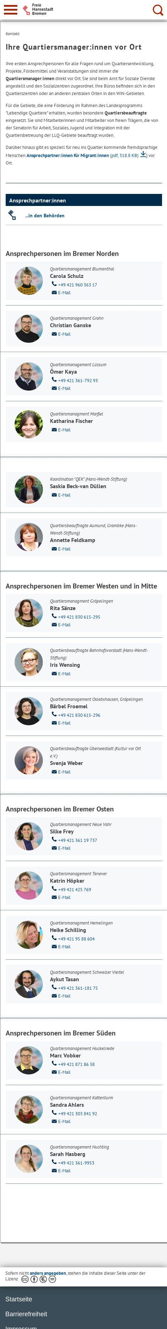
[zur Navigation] (10, 9)
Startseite (18, 1299)
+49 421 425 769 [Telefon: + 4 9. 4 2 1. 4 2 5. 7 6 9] (70, 889)
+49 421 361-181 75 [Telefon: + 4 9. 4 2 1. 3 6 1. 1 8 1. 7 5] (74, 987)
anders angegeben (48, 1273)
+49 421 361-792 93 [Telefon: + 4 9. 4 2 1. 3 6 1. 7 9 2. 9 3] (74, 380)
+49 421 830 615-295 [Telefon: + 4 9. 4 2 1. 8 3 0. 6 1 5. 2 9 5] (75, 616)
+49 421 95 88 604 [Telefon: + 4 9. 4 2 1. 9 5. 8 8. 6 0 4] (72, 938)
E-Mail (60, 292)
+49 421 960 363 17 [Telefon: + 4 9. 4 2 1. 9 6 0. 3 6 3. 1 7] (73, 284)
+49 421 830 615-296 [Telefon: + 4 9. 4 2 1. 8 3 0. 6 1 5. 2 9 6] (75, 714)
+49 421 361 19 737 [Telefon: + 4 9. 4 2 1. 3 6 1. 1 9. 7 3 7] (73, 839)
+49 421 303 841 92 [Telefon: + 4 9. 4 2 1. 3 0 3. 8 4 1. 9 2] (73, 1113)
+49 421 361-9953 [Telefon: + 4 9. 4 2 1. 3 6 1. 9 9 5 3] (72, 1162)
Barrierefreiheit (26, 1314)
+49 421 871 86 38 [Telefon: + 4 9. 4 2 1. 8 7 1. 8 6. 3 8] (72, 1063)
